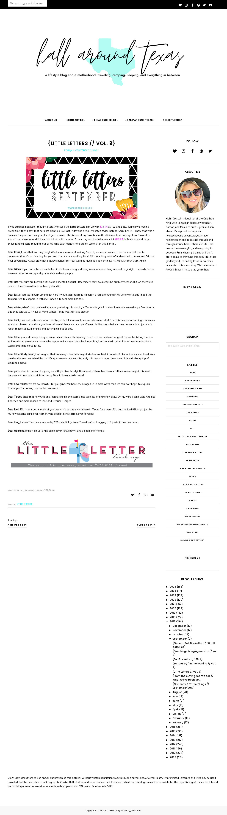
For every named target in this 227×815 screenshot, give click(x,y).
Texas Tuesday (192, 492)
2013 (172, 740)
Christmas (192, 412)
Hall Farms (192, 444)
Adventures (192, 380)
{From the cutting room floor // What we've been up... (193, 677)
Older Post (145, 524)
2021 (172, 604)
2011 (172, 748)
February (178, 718)
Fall (192, 428)
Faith (192, 420)
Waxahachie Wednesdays (192, 524)
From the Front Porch (192, 436)
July (175, 696)
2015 (172, 731)
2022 (173, 600)
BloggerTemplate (133, 810)
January (178, 722)
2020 (173, 608)
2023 (173, 595)
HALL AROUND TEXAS (104, 810)
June (176, 701)
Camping (192, 396)
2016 (172, 727)
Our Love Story (192, 452)
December (179, 626)
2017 (172, 621)
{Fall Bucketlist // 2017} (187, 659)
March (177, 714)
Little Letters (24, 504)
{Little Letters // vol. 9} (187, 671)
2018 (172, 617)
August (177, 692)
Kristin (104, 226)
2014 (173, 735)
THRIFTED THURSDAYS (192, 468)
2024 (173, 591)
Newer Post (18, 524)
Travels (192, 500)
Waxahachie (192, 516)
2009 (173, 757)
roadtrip (192, 532)
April (175, 709)
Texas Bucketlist (192, 484)
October (178, 634)
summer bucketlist (192, 540)
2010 (172, 753)
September (180, 639)
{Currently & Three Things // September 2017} (191, 686)
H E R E (119, 239)
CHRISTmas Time (192, 388)
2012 (172, 744)
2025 (192, 372)
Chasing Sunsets (192, 404)
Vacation (192, 508)
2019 (172, 612)
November (179, 630)
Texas (192, 476)
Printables (192, 460)
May (175, 705)
